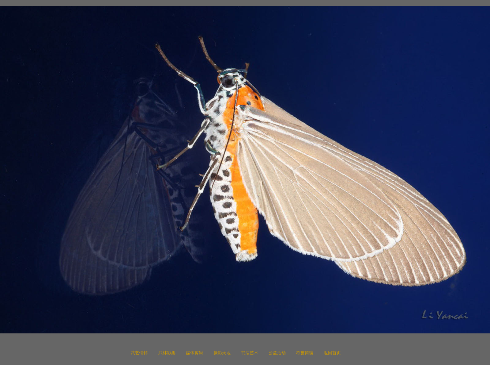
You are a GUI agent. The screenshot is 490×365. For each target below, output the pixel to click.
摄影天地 (222, 352)
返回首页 (332, 352)
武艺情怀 (139, 352)
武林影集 (166, 352)
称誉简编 (304, 352)
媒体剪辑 (194, 352)
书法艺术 (249, 352)
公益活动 (277, 352)
